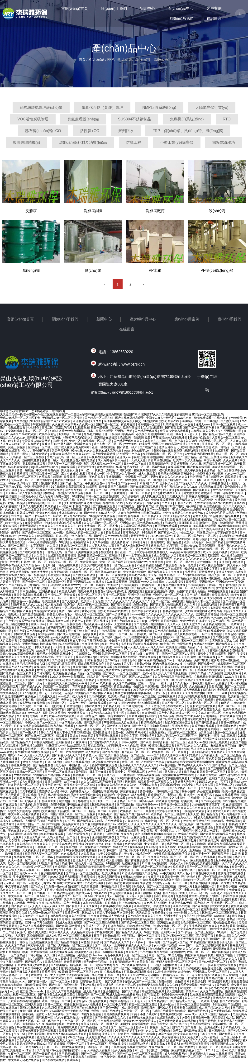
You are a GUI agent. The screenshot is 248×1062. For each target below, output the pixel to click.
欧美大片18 (129, 939)
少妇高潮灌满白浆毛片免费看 (83, 503)
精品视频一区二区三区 (97, 441)
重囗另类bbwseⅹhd (26, 873)
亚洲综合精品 (81, 578)
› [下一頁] (143, 284)
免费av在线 (132, 958)
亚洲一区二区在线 (226, 732)
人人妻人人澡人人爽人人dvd (146, 647)
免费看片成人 (148, 1021)
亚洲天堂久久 (192, 624)
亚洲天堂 (193, 814)
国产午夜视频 (237, 653)
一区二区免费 (205, 499)
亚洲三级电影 (148, 889)
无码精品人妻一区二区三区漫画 (62, 417)
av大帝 (187, 821)
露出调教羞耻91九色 (91, 663)
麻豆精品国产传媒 (109, 876)
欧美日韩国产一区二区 (114, 850)
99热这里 (238, 562)
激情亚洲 (79, 860)
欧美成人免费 (67, 591)
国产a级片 (37, 886)
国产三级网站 (226, 657)
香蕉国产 (113, 585)
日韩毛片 (84, 837)
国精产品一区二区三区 (22, 476)
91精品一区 (144, 853)
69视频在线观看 (218, 591)
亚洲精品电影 (107, 857)
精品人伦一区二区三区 (174, 588)
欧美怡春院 (147, 840)
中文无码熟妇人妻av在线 (222, 640)
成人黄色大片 (190, 1037)
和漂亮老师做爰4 (109, 509)
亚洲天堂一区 (52, 909)
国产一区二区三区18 (199, 866)
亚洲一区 (119, 712)
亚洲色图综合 (111, 991)
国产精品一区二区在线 (99, 417)
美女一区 (229, 719)
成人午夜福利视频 (31, 493)
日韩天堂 (192, 581)
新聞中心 (147, 8)
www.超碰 (54, 824)
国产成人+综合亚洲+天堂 (133, 545)
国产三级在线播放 (33, 614)
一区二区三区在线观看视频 (210, 945)
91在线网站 (80, 742)
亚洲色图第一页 (52, 784)
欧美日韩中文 (118, 771)
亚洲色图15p (30, 644)
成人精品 (240, 876)
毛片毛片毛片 (219, 988)
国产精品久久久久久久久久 (165, 572)
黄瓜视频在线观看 (34, 463)
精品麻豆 (63, 1007)
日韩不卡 (90, 509)
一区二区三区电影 (93, 585)
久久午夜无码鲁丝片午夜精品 (74, 1017)
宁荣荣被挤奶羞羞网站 (36, 441)
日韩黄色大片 (131, 532)
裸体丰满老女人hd (71, 512)
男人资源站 (230, 975)
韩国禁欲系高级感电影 (147, 968)
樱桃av (48, 493)
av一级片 (59, 532)
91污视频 (145, 617)
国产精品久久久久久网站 (192, 745)
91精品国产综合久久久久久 (182, 444)
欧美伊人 (87, 601)
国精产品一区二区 (107, 424)
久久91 (154, 483)
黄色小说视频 (113, 955)
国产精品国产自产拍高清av (131, 814)
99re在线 (77, 450)
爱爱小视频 (88, 611)
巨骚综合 (171, 522)
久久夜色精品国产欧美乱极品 (173, 676)
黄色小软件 (227, 909)
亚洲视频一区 (233, 431)
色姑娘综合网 (232, 578)
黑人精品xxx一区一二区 (106, 463)
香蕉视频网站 (238, 926)
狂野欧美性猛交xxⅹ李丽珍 (25, 499)
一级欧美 (204, 1001)
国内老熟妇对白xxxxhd (168, 663)
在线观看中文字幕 (129, 454)
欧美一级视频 (100, 427)
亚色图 (213, 516)
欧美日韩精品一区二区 (92, 555)
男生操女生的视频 (106, 808)
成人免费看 (138, 794)
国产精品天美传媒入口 (31, 663)
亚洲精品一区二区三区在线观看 (209, 850)
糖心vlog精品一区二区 (131, 568)
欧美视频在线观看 (52, 834)
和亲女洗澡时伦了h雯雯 (23, 483)
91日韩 (146, 863)
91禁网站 (78, 496)
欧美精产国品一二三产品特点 (63, 729)
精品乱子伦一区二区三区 (204, 647)
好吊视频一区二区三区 (232, 663)
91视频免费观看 (207, 775)
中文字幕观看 (36, 545)
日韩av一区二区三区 (34, 562)
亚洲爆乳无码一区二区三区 (110, 653)
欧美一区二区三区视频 (81, 814)
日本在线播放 (29, 591)
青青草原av (233, 821)
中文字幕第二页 (154, 844)
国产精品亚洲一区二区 (218, 463)
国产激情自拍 (76, 709)
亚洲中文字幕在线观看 (39, 922)
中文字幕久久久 (59, 932)
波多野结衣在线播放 (32, 621)
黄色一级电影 (188, 565)
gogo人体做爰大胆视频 (64, 876)
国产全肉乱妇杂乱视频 (34, 804)
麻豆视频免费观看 (166, 526)
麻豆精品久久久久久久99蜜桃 (177, 657)
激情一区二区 (9, 647)
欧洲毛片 (70, 604)
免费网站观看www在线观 (178, 775)
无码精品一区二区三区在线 (27, 457)
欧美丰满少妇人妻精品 (187, 460)
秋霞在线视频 (131, 863)
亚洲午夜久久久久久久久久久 (169, 476)
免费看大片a (103, 965)
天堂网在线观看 (18, 939)
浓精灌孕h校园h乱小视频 (116, 906)
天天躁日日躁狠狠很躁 (67, 647)
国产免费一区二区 (34, 581)
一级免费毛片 (235, 670)
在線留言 (214, 18)
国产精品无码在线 (146, 431)
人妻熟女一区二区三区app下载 (82, 909)
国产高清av (34, 631)
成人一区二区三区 (36, 431)
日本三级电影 (217, 1030)
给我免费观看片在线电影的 (211, 417)
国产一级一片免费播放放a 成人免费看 (120, 490)
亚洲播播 (207, 450)
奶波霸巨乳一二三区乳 (181, 617)
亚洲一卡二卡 (93, 988)
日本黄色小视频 (227, 886)
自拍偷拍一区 (67, 801)
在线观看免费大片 (168, 1017)
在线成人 (14, 614)
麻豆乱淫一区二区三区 (136, 752)
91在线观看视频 (117, 581)
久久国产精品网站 (212, 991)
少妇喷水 (115, 640)
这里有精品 (158, 545)
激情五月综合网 (33, 762)
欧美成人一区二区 (94, 926)
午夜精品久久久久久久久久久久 (124, 988)
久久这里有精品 (96, 1037)
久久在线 (57, 424)
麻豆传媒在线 (207, 657)
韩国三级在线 (138, 1056)
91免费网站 (43, 778)
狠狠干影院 (128, 660)
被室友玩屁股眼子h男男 (160, 591)
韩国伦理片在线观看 (124, 657)
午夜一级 (20, 1034)
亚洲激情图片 (115, 476)
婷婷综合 (125, 866)
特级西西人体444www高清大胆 (66, 745)
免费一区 (75, 441)
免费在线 (235, 889)
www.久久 (47, 598)
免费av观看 (63, 496)
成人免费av (12, 598)
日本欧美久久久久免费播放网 (187, 693)
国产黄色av (138, 739)
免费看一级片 (51, 460)
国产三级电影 (136, 680)
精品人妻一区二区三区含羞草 (227, 575)
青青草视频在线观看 (30, 998)
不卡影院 (6, 578)
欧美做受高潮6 (172, 549)
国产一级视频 (72, 903)
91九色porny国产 (161, 536)
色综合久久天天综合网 (51, 1037)
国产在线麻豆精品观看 (129, 417)
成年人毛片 (184, 873)
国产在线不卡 (179, 1024)
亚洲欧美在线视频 (103, 804)
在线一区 (109, 778)
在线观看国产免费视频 (53, 640)
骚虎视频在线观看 (62, 952)
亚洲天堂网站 (28, 526)
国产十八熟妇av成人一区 (100, 512)
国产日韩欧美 (172, 968)
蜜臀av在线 (174, 794)
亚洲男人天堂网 (24, 680)
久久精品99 (49, 1007)
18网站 (121, 516)
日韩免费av (158, 1043)
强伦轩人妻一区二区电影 (169, 594)
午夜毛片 (11, 621)
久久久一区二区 (126, 984)
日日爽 (62, 830)
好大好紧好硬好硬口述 (198, 519)
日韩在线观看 (53, 781)
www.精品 (87, 735)
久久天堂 (53, 545)
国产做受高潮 (229, 421)
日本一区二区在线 (135, 463)
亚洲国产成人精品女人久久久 (222, 739)
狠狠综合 (187, 421)
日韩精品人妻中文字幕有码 (159, 598)
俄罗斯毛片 (105, 814)
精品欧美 (125, 437)
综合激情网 (111, 909)
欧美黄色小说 (84, 952)
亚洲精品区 (63, 742)
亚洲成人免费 (225, 572)
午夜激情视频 (41, 424)
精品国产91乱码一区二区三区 (74, 480)
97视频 (32, 794)
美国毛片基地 (137, 575)
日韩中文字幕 (230, 896)
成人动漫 (169, 490)
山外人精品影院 (199, 752)
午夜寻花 (36, 909)
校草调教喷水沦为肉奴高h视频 (127, 745)
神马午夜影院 (35, 929)
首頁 (82, 59)
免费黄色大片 (31, 598)
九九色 (99, 601)
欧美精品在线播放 (65, 673)
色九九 (26, 450)
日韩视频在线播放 (224, 948)
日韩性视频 (230, 585)
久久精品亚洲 (10, 745)
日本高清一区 (56, 581)
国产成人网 (157, 978)
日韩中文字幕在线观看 (143, 611)
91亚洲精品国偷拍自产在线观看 (51, 421)
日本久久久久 (208, 1034)
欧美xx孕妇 (144, 663)
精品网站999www (147, 804)
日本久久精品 (42, 647)
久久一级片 (63, 578)
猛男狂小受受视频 (101, 1030)
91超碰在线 (132, 821)
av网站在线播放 (191, 552)
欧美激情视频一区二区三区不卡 (163, 454)
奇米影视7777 (31, 1024)
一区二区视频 (96, 608)
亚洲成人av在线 (198, 742)
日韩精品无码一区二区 (59, 552)
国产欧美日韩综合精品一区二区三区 (207, 549)
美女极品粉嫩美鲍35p (56, 689)
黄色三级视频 (17, 447)
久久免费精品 (70, 853)
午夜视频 (178, 601)
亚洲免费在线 (48, 591)
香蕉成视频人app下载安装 (93, 657)
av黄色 (186, 1017)
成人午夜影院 (193, 470)
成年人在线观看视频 (62, 716)
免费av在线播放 (210, 578)
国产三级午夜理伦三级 (109, 480)
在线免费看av (34, 522)
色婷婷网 (101, 617)
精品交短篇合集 (212, 968)
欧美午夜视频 (132, 427)
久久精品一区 (172, 575)
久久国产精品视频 (125, 683)
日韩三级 (160, 693)
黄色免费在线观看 (101, 667)
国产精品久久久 (31, 686)
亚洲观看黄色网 (227, 726)
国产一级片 (35, 683)
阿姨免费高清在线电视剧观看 (141, 703)
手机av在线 (108, 568)
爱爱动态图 (191, 450)
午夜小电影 (177, 529)
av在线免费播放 (44, 742)
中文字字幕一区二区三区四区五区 (30, 896)
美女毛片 (61, 765)
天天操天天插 (86, 467)
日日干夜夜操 (112, 434)
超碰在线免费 (31, 460)
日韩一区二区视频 (149, 935)
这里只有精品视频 (126, 817)
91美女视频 (176, 955)
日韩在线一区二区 (236, 558)
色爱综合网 (184, 644)
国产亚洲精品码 (24, 650)
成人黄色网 (225, 857)
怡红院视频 (228, 735)
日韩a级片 (133, 712)
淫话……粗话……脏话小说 (155, 683)
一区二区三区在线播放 (112, 575)
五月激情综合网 (159, 463)
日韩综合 (23, 942)
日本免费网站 (39, 454)
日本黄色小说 (55, 929)
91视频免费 (148, 821)
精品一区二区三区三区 (185, 608)
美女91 (88, 670)
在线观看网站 (45, 536)
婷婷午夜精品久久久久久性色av (183, 512)
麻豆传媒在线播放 (81, 808)
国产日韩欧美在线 (207, 722)
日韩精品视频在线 (190, 598)
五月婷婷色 (104, 680)
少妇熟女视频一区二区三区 (169, 926)
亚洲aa (96, 939)
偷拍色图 (19, 631)
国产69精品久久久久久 (223, 958)
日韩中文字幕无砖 (220, 929)
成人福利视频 (238, 683)
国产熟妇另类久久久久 (167, 493)
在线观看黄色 (130, 1040)
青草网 (21, 788)
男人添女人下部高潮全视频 (170, 673)
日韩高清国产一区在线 (47, 516)
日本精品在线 (94, 660)
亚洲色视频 (94, 529)
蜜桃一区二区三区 (22, 549)
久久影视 (132, 952)
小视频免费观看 (119, 739)
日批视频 (56, 706)
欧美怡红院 (223, 935)
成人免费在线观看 (75, 516)
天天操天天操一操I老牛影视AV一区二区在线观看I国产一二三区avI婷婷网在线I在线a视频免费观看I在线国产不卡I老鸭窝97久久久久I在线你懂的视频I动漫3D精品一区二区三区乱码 (112, 414)
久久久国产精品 (158, 857)
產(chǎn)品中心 (181, 8)
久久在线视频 (77, 916)
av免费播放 (135, 798)
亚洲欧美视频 (102, 732)
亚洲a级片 (167, 483)
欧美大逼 (48, 739)
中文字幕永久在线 (80, 536)
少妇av (94, 683)
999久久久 (45, 732)
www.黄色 (131, 444)
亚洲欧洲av (207, 581)
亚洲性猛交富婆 (219, 1040)
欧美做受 (145, 444)
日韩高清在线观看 (67, 565)
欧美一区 (237, 866)
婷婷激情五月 (76, 627)
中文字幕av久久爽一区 (79, 424)
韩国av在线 (97, 650)
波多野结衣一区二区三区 (203, 703)
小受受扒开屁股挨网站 (150, 434)
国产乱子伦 (54, 437)
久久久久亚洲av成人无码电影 (103, 450)
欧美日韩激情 (25, 1017)
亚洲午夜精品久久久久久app (179, 486)
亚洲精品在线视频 (169, 922)
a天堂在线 (218, 496)
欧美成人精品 (117, 696)
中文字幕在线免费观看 (145, 667)
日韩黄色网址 (195, 978)
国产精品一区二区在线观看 (165, 568)
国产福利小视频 (209, 735)
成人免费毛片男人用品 (112, 460)
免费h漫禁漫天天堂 (36, 486)
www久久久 (184, 417)
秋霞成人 (173, 1043)
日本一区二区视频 (224, 424)
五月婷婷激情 (57, 1043)
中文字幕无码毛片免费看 (54, 637)
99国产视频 (152, 932)
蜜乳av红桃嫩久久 (134, 876)
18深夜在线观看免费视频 (82, 850)
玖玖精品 (51, 506)
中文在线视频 (220, 906)
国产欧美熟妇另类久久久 (111, 1017)
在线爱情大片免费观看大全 (203, 709)
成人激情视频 (115, 860)
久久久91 (173, 984)
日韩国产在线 (184, 503)
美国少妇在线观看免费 (168, 450)
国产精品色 (174, 542)
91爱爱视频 (174, 519)
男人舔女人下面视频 (72, 529)
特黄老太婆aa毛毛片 (60, 614)
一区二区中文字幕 (168, 719)
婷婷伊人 (78, 621)
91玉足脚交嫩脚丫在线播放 (19, 696)
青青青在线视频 (133, 640)
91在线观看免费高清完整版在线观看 (74, 486)
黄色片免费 (96, 476)
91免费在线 (168, 644)
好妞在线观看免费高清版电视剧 (101, 719)
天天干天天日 (73, 899)
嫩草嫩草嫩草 (56, 627)
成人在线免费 (147, 473)
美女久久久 (24, 1040)
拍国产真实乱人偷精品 (191, 591)
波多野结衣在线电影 (32, 703)
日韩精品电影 (109, 886)
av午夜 (98, 971)
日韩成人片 (185, 886)
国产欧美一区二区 (205, 536)
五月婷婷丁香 (56, 709)
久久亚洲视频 (112, 529)
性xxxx (235, 850)
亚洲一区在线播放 (97, 621)
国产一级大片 (28, 732)
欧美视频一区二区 (132, 768)
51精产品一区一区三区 (124, 549)
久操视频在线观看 (45, 611)
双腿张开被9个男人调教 (57, 444)
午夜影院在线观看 (78, 975)
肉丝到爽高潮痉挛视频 (199, 955)
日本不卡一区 (156, 519)
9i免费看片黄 (15, 739)
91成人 (154, 860)
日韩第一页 (214, 585)
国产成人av (202, 903)
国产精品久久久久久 (129, 932)
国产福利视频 (221, 952)
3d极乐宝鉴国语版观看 (179, 722)
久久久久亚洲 (126, 749)
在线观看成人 (176, 706)
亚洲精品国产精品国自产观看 (94, 693)
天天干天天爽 (208, 1021)
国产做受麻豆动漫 (104, 454)
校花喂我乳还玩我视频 (62, 663)
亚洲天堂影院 (34, 1004)
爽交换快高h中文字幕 (106, 762)
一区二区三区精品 (139, 493)
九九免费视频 (175, 581)
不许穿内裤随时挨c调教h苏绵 (113, 519)
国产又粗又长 (70, 601)
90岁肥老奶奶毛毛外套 (147, 689)
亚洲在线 (135, 653)
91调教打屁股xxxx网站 (68, 883)
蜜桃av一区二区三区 (17, 424)
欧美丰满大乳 (14, 749)
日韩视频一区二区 (147, 634)
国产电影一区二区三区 (142, 696)
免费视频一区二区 (137, 476)
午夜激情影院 (229, 568)
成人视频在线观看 (232, 555)
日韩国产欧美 (165, 749)
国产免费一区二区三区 (37, 532)
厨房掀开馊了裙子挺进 (82, 631)
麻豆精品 (231, 476)
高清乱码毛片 (64, 427)
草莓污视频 (200, 539)
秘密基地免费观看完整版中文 (177, 473)
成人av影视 (186, 424)
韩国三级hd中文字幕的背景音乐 (217, 532)
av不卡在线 (155, 771)
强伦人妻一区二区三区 (108, 444)
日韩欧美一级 (171, 876)
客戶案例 (214, 8)
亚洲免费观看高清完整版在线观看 (222, 667)
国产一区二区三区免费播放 (101, 922)
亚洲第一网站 (124, 431)
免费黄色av (130, 1021)
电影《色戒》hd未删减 (20, 817)
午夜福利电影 (224, 499)
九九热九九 (152, 441)
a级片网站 (7, 935)
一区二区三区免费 (64, 778)
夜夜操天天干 (225, 827)
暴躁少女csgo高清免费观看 (198, 545)
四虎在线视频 (74, 660)
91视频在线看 (105, 932)
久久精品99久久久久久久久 (177, 729)
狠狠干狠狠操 (144, 893)
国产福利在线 (221, 621)
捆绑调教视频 (202, 637)
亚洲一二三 (127, 552)
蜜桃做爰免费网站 (225, 922)
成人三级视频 (115, 896)
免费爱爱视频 (28, 640)
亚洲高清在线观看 (149, 775)
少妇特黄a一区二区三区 (37, 866)
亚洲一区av (174, 434)
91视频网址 (158, 758)
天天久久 (67, 699)
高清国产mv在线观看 (23, 434)
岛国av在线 (56, 988)
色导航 (95, 1011)
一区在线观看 (47, 749)
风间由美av (9, 539)
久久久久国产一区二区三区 (22, 509)
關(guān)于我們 (114, 8)
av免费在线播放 (21, 529)
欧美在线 (240, 503)
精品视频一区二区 (178, 844)
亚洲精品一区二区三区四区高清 (199, 555)
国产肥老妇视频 (121, 604)
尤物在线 (222, 683)
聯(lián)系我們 (182, 18)
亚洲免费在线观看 (48, 817)
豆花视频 (97, 975)
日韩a (162, 627)
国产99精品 (112, 660)
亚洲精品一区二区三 (41, 447)
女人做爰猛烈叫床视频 (90, 588)
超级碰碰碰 (226, 522)
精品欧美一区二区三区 (87, 775)
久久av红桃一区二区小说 (24, 860)
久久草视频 (21, 421)
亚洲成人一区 (97, 473)
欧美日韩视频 (14, 853)
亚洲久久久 (109, 1034)
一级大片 (227, 729)
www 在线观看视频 (227, 794)
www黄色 (120, 647)
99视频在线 (100, 893)
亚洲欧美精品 (238, 693)
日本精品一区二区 (82, 572)
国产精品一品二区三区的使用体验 (207, 457)
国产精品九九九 (130, 709)
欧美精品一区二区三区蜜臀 (169, 752)
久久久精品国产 (93, 899)
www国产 (153, 755)
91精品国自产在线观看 (205, 942)
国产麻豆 (61, 926)
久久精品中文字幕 (83, 932)
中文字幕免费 (213, 460)
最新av (210, 683)
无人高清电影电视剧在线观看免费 (41, 490)
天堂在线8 (183, 749)
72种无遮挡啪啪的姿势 (200, 454)
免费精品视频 (132, 598)
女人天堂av (57, 975)
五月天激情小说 (155, 706)
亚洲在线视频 (167, 696)
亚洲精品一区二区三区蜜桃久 (220, 912)
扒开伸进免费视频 (127, 929)
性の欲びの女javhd (188, 716)
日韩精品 (231, 824)
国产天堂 (75, 926)
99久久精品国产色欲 (105, 879)
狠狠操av (73, 1060)
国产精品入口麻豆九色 (217, 434)
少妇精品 (34, 585)
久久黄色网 (156, 562)
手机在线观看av (213, 476)
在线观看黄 (222, 450)
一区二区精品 (17, 955)
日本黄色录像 (173, 837)
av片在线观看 (23, 775)
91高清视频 (170, 424)
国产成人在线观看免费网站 (72, 447)
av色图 (85, 942)
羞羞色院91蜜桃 (235, 634)
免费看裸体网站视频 (210, 473)
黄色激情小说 (233, 486)
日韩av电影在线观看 (13, 879)
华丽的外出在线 (113, 503)
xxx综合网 (65, 506)
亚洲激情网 (147, 735)
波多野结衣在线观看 (104, 765)
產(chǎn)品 (96, 59)
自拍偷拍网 (157, 624)
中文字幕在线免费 (17, 886)
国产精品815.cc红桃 (150, 522)
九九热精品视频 (93, 903)
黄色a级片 (57, 768)
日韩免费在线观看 (66, 1027)
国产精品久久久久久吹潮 (82, 906)
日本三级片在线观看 (100, 431)
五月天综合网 (59, 572)
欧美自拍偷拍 (9, 1011)
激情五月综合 (168, 447)
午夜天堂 (25, 647)
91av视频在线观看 (186, 834)
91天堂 (235, 853)
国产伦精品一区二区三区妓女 (196, 932)
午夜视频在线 (165, 578)
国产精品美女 (124, 729)
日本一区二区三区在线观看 (64, 624)
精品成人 (116, 427)
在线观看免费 (142, 437)
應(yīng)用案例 (186, 319)
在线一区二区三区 (216, 1056)
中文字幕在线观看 (53, 978)
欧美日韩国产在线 (45, 568)
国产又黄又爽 (114, 981)
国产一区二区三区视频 (161, 886)
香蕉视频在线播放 (174, 585)
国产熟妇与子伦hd (119, 726)
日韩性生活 (59, 441)
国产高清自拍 (125, 804)
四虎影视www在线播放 (26, 601)
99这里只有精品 (49, 863)
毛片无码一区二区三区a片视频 (146, 467)
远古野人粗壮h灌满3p (44, 939)
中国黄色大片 (83, 444)
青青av (111, 483)
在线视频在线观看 (45, 667)
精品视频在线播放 (67, 739)
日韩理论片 (138, 542)
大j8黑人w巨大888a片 (44, 467)
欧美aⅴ (241, 529)
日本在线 (241, 955)
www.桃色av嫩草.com (138, 450)
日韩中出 (231, 539)
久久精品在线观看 (110, 1021)
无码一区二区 (229, 788)
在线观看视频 (177, 467)
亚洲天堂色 (7, 912)
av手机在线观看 (223, 490)
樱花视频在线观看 (145, 470)
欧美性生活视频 (176, 647)
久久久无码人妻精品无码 (38, 719)
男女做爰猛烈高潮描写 (198, 493)
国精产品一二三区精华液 (199, 427)
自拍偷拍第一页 (206, 562)
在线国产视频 (49, 483)
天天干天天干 (61, 450)
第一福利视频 (37, 575)
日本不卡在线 (25, 699)
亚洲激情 (115, 555)
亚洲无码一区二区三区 (216, 444)
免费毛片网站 (92, 434)
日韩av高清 (47, 558)
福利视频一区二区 (149, 424)
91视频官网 (150, 421)
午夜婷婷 (106, 686)
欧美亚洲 (139, 457)
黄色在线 (14, 830)
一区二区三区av (43, 857)
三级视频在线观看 (193, 811)
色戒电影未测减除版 (146, 686)
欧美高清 (128, 434)
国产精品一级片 (38, 981)
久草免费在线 (146, 961)
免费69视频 (202, 660)
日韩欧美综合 (205, 827)
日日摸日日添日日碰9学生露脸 (72, 519)
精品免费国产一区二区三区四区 (101, 598)
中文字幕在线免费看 (99, 627)
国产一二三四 (236, 749)
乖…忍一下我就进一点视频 (98, 470)
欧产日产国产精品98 (13, 585)
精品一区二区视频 (151, 480)
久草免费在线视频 (50, 476)
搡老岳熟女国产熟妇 (223, 745)
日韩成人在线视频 (81, 617)
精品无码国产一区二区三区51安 (176, 840)
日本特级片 (49, 870)
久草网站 (173, 545)
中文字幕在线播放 (135, 572)
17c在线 (70, 821)
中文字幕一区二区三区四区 (79, 1021)
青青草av (172, 762)
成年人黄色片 (164, 939)
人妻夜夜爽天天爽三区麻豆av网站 (140, 512)
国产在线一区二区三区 (39, 735)
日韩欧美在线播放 (72, 1047)
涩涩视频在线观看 (42, 942)
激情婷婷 (83, 994)
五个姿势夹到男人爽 (174, 686)
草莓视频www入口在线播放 (170, 437)
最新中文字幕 (129, 735)
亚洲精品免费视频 (214, 624)
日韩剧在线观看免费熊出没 (227, 650)
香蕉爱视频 (21, 473)
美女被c (129, 853)
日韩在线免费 (198, 778)
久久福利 (192, 441)
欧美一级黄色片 (194, 542)
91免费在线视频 (232, 758)
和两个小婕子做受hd (144, 1014)
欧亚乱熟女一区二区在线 (59, 499)
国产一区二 (124, 1053)
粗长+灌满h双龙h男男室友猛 (124, 591)
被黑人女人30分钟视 (59, 958)
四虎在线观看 (134, 503)
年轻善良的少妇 (162, 912)
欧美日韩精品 (221, 594)
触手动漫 (28, 1014)
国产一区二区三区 (122, 1027)
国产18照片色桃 (198, 1011)
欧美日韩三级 (184, 670)
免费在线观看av (149, 817)
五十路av (222, 1050)
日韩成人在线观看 (190, 739)
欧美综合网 (199, 981)
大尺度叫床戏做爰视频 (29, 935)
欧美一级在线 (110, 644)
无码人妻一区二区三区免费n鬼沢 (69, 463)
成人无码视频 (192, 689)
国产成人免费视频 (69, 634)
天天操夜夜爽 (97, 696)
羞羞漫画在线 (74, 768)
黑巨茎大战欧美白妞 (108, 572)
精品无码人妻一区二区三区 (203, 601)
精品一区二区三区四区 (103, 811)
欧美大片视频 (111, 873)
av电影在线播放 (18, 467)
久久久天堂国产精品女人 (215, 1014)
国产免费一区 (207, 663)
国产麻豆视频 (201, 906)
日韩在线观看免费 (230, 716)
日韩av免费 (153, 942)
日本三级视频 (54, 762)
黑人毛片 (129, 663)
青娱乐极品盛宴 (91, 1014)
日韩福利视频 (36, 437)
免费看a (100, 591)
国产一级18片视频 (118, 614)
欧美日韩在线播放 (75, 476)
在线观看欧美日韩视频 (62, 555)
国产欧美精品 (120, 578)
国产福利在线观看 (198, 594)
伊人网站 (237, 680)
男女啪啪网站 (222, 879)
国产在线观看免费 (31, 552)
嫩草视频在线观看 (32, 745)
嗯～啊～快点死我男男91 (131, 948)
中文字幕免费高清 (48, 470)
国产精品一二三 (157, 788)
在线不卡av (38, 624)
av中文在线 (167, 873)
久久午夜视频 (101, 542)
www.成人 (35, 712)
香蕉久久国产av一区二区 (41, 722)
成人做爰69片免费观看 (233, 536)
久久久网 (190, 604)
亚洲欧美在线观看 (195, 575)
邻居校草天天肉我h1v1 (78, 437)
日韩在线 (129, 719)
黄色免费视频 (98, 1001)
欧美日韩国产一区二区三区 (116, 634)
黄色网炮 (204, 617)
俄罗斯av (190, 771)
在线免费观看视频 (50, 827)
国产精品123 (173, 427)
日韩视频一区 (74, 988)
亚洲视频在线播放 (103, 837)
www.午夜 (137, 614)
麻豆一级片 (63, 1056)
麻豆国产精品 (215, 542)
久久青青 (22, 716)
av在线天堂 (197, 758)
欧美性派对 (148, 1007)
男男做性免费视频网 (109, 499)
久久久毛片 (182, 683)
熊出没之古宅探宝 (174, 798)
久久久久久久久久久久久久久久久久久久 (135, 1037)
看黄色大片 (90, 755)
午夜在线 (117, 958)
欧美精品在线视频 (118, 588)
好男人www (203, 424)
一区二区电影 (237, 932)
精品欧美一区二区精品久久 (145, 516)
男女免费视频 (148, 627)
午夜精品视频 (107, 631)
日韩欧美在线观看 (195, 1030)
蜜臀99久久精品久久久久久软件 (70, 454)
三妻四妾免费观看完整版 (221, 965)
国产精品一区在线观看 (131, 837)
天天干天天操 (139, 536)
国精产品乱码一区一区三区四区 (67, 457)
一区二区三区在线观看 (77, 935)
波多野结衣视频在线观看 (172, 778)
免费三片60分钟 (69, 611)
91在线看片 (154, 490)
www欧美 (237, 417)
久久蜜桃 (58, 660)
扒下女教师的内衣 (130, 903)
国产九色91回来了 (141, 676)
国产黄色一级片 (127, 447)
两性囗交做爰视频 (48, 670)
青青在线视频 (23, 676)
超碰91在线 (113, 532)
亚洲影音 (5, 876)
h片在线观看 (160, 863)
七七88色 (34, 427)
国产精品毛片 (34, 961)
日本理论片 (203, 621)
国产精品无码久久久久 (128, 441)
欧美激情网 (183, 490)
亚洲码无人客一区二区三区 (86, 830)
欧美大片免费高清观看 (174, 431)
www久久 (185, 526)
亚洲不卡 (158, 444)
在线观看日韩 (109, 552)
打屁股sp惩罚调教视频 (201, 706)
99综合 (21, 519)
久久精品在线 (198, 686)
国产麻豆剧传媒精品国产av (130, 562)
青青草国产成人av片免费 (16, 667)
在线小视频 (85, 591)
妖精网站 (34, 444)
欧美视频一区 (190, 801)
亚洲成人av (124, 457)
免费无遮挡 (51, 968)
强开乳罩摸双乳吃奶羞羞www (61, 585)
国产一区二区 (162, 601)
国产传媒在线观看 (199, 467)
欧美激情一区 (56, 703)
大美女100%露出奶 (110, 853)
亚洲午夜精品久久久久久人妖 (133, 945)
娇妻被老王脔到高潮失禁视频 (38, 1030)
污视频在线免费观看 (102, 457)
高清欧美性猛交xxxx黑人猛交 (123, 421)
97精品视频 (68, 840)
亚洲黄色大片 (110, 1040)
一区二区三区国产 (67, 598)
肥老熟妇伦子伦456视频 (86, 794)
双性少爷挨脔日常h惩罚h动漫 (19, 558)
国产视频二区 (148, 447)
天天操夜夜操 (180, 463)
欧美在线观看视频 (84, 919)
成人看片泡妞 (54, 604)
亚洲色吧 (224, 562)
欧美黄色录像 (190, 667)
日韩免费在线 (218, 483)
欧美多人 (140, 886)
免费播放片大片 (78, 712)
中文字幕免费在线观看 (192, 929)
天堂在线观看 (123, 624)
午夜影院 (106, 817)
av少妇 (14, 991)
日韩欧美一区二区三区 (211, 771)
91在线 (241, 909)
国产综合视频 (146, 749)
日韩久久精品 (183, 660)
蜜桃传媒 (78, 788)
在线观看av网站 (139, 1043)
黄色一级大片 (10, 562)
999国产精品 (76, 1037)
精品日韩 (62, 735)
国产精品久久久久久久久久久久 (78, 568)
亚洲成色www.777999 (230, 581)
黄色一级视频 (25, 470)
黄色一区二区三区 (80, 971)
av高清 (174, 552)
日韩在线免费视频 (198, 496)
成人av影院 (161, 529)
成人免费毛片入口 (165, 555)
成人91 (230, 529)
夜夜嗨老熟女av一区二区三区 (173, 637)
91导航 (62, 971)
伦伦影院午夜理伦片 (216, 689)
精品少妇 (188, 784)
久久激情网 (216, 673)
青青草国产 (165, 558)
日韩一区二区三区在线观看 (103, 496)
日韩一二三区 (183, 536)
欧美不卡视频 (139, 850)
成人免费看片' (120, 542)
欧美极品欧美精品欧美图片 (203, 863)
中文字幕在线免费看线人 (153, 552)
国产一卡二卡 (205, 1050)
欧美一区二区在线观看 (22, 863)
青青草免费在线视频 (85, 686)
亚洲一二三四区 (217, 693)
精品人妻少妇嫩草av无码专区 (106, 558)
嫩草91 (16, 532)
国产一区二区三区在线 (185, 857)
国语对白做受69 (170, 784)
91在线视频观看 (232, 804)
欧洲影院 (126, 998)
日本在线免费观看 (24, 634)
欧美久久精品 (84, 699)
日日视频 (111, 903)
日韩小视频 (35, 955)
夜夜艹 (9, 847)
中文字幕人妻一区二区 (207, 712)
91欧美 (63, 542)
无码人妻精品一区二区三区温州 (176, 961)
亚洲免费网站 (181, 726)
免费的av (123, 794)
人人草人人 (174, 624)
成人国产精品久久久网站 (215, 1007)
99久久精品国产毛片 (177, 516)
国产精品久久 (185, 499)
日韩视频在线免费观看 (69, 493)
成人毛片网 (46, 496)
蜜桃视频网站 (225, 699)
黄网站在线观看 (29, 1007)
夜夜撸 (155, 808)
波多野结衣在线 (169, 421)
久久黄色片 (230, 460)
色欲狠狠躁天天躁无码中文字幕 (76, 857)
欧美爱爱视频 (90, 817)
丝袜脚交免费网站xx (108, 670)
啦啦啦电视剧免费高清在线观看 (53, 726)
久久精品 (151, 847)
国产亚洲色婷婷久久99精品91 (178, 1021)
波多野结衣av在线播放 (113, 611)
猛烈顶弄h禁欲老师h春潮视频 (154, 834)
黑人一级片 (145, 939)
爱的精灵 (31, 749)
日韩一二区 (51, 1047)
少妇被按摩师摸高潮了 (206, 804)
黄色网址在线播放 (193, 719)
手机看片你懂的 (178, 758)
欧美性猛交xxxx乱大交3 (88, 844)
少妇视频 (149, 653)
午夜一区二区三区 (20, 1053)
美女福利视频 (14, 431)
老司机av (129, 670)
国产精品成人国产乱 (144, 588)
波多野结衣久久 (105, 749)
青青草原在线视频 (160, 460)
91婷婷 (222, 932)
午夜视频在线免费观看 (154, 952)
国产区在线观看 (98, 689)
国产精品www (126, 483)
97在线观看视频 (70, 644)
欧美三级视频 (51, 601)
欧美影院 (14, 441)
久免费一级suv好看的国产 (62, 886)
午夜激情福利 (162, 906)
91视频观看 (82, 427)
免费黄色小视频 (46, 512)
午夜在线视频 (25, 1027)
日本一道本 (202, 480)
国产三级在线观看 (219, 768)
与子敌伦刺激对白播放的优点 (172, 853)
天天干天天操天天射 (214, 889)
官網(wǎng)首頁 (74, 8)
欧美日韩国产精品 (118, 758)
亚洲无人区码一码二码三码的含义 (201, 893)
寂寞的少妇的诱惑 (20, 811)
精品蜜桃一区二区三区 (182, 732)
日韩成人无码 (26, 512)
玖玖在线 (215, 808)
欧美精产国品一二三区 (31, 824)
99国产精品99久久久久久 (168, 709)
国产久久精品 (131, 991)
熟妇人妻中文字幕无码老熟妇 (88, 640)
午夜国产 (185, 830)
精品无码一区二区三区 (214, 441)
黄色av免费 (220, 552)
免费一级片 (207, 984)
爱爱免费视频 (189, 984)
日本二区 (61, 536)
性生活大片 (188, 532)
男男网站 (65, 919)
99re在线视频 (168, 765)
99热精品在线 (58, 916)
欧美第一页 (72, 912)
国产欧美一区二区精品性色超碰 (54, 893)
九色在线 (181, 896)
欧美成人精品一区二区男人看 (85, 532)
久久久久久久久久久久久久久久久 (85, 827)
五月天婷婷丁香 (15, 794)
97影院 (241, 719)
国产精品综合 (210, 814)
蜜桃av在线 (191, 889)
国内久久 (177, 1027)
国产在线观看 (221, 637)
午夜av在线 (156, 1047)
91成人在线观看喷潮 (207, 817)
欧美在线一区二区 (45, 529)
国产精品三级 (209, 788)
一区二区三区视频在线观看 (196, 699)
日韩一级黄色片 (231, 722)
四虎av (74, 735)
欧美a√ (77, 637)
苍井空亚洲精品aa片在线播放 (213, 503)
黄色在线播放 (123, 686)
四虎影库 (162, 506)
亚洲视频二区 (137, 771)
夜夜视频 (168, 670)
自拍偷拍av (178, 952)
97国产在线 (152, 503)
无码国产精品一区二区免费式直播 (27, 608)
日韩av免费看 (129, 742)
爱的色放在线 (225, 588)
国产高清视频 (70, 817)
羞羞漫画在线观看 (224, 467)
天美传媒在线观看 (87, 552)
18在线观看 (68, 467)
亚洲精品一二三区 (95, 889)
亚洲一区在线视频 (103, 447)
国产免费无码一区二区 (79, 490)
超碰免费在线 (239, 981)
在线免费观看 (17, 427)
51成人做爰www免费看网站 (68, 431)
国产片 (98, 536)
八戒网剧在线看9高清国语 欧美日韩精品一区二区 (209, 447)
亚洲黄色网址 (14, 617)
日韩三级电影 (126, 506)
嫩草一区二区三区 (77, 929)
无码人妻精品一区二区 (61, 837)
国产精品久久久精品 (90, 821)
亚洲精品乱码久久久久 (87, 421)
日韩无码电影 (93, 722)
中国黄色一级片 (21, 516)
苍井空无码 (200, 516)
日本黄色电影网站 (208, 729)
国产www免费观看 (159, 509)
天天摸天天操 (47, 696)
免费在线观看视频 (163, 499)
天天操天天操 (137, 460)
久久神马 (11, 493)
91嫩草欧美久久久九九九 (27, 604)
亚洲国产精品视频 (13, 929)
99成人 (59, 680)
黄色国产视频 (41, 450)
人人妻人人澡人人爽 (102, 545)
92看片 (120, 467)
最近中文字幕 (53, 899)
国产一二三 (98, 994)
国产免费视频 (111, 752)
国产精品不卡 (221, 853)
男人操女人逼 (70, 470)
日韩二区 (48, 427)
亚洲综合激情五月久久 (98, 729)
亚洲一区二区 (76, 1043)
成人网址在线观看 (153, 496)
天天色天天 (143, 912)
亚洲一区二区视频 (207, 421)
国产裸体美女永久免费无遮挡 (57, 994)
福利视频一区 (34, 899)
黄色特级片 (147, 791)
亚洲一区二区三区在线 (180, 562)
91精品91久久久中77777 (207, 431)
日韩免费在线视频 (28, 689)
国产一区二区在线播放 (31, 627)
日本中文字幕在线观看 (137, 555)
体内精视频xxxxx (229, 526)
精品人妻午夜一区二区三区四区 (107, 676)
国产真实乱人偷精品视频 (166, 604)
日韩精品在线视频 (78, 804)
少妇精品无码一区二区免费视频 (62, 509)
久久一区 (168, 680)
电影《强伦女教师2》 (113, 716)
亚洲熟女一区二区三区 (194, 988)
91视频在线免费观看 (102, 516)
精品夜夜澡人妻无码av (98, 624)
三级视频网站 (163, 650)
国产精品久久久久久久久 (192, 483)
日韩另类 (97, 834)
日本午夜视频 (231, 817)
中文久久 (167, 503)
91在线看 (124, 631)
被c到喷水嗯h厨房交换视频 (203, 506)
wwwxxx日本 (222, 916)
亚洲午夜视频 (46, 879)
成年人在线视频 (33, 506)
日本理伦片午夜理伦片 (198, 794)
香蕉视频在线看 (21, 765)
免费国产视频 (217, 696)
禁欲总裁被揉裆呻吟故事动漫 (134, 693)
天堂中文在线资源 (166, 699)
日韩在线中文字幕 (172, 441)
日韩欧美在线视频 (36, 984)
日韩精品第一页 (150, 585)
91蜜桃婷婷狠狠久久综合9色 (140, 873)
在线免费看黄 (114, 821)
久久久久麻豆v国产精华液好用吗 (102, 781)
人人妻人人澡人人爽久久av (47, 906)
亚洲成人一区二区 (68, 719)
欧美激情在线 (202, 821)
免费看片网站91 (136, 732)
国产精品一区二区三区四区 (83, 873)
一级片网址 (235, 624)
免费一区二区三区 (229, 706)
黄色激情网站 (106, 467)
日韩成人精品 (171, 667)
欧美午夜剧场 (48, 434)
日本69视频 (7, 512)
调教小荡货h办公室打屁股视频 (38, 539)
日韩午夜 (193, 529)
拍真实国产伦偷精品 (41, 1056)
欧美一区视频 (17, 503)
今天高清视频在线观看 (206, 975)
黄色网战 (82, 771)
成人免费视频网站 (176, 1053)
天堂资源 (70, 594)
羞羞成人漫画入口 (39, 519)
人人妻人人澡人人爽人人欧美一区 (46, 617)
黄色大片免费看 (10, 840)
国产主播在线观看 (104, 506)
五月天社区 (153, 988)
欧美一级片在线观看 (35, 952)
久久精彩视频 (95, 860)
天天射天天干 (193, 434)
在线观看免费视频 (168, 801)
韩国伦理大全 (160, 1024)
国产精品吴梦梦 (229, 516)
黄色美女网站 (71, 824)
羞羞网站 (94, 1034)
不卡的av (138, 942)
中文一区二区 (158, 955)
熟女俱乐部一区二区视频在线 (138, 870)
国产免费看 (141, 624)
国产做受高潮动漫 (212, 529)
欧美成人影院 (167, 847)
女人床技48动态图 (166, 945)
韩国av (235, 781)
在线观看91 (84, 653)
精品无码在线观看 (211, 486)
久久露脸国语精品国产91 (136, 526)
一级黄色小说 (28, 496)
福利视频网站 (155, 457)
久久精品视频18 (153, 427)
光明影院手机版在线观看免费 (140, 644)
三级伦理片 (155, 837)
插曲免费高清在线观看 (28, 594)
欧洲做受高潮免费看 (151, 984)
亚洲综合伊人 (48, 798)
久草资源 (42, 916)
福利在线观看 (98, 703)
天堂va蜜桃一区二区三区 (93, 604)
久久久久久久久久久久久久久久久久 (128, 601)
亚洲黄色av (80, 1001)
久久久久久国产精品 (198, 998)
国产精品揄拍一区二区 (179, 480)
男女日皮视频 (167, 958)
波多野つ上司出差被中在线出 (133, 637)
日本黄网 (142, 483)
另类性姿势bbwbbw (90, 955)
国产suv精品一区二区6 (98, 637)
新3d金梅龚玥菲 (142, 631)
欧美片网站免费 (72, 670)
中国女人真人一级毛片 (160, 417)
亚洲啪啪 (165, 1030)
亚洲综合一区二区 (70, 434)
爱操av (146, 673)
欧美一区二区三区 (97, 493)
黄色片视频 (128, 424)
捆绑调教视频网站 (160, 1056)
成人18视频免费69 (202, 588)
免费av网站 (140, 604)
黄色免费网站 (97, 745)
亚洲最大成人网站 (218, 811)
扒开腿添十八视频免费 (228, 798)
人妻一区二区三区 (135, 955)
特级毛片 (168, 896)
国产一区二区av (60, 981)
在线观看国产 (175, 457)
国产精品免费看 (43, 765)
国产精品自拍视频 (166, 631)
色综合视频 (89, 634)
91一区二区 (54, 503)
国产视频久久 (202, 490)
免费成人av (83, 893)
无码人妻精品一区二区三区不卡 (20, 417)
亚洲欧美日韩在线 (208, 614)
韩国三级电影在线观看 (109, 952)
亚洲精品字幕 (46, 634)
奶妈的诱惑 (79, 689)
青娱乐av (31, 637)
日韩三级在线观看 (179, 539)
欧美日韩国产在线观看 (113, 486)
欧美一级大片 (14, 522)
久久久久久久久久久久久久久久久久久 (131, 539)
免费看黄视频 (89, 562)
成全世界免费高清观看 (74, 939)
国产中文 (109, 673)
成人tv (207, 552)
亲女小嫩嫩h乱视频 (73, 473)
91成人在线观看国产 (212, 565)
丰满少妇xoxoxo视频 (174, 994)
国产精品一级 (154, 640)
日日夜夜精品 (23, 726)
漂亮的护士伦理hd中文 (54, 791)
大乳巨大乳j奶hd (34, 837)
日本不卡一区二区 (173, 703)
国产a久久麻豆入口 (137, 499)
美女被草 (96, 942)
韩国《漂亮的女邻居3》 (229, 493)
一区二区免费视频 (62, 588)
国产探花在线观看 (133, 509)
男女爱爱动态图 (208, 604)
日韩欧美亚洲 (48, 801)
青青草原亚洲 (73, 961)
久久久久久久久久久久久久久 (58, 526)
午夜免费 (127, 834)
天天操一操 (155, 575)
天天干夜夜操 (99, 549)
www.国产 (42, 650)
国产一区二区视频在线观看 (108, 798)
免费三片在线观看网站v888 (130, 965)
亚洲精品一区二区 (215, 470)
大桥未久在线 (96, 539)
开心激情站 (188, 876)
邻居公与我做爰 (200, 437)
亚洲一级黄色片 (87, 716)
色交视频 (195, 476)
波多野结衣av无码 (43, 657)
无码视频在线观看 (54, 631)
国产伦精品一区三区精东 (16, 673)
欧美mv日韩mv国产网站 (120, 935)
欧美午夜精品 (232, 709)
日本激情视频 (45, 680)
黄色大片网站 (80, 549)
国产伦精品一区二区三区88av (152, 866)
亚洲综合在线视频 (106, 437)
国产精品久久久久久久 (230, 644)
